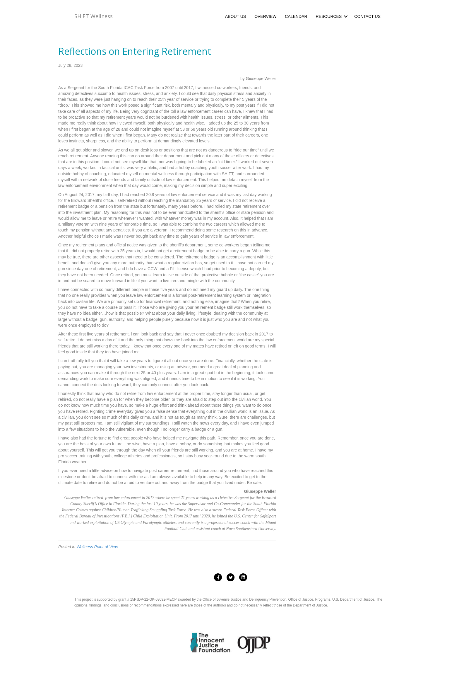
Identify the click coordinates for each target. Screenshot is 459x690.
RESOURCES (329, 16)
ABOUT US (235, 16)
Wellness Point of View (97, 546)
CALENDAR (296, 16)
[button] (346, 16)
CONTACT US (367, 16)
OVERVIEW (265, 16)
